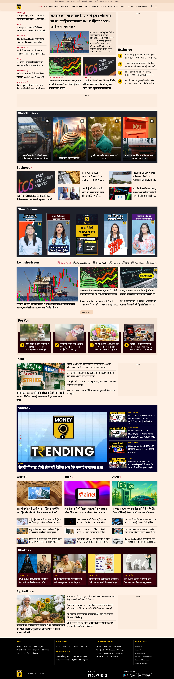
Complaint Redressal (142, 660)
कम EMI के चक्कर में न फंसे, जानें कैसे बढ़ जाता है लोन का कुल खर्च (138, 581)
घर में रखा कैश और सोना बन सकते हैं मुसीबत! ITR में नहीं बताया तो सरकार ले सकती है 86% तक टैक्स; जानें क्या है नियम (140, 74)
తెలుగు (73, 1)
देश (18, 653)
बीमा (29, 650)
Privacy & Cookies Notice (143, 657)
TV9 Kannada (110, 650)
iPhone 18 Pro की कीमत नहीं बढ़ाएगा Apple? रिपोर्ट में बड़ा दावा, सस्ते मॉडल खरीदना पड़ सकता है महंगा (91, 521)
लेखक (58, 646)
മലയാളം (108, 1)
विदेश (23, 653)
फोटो (70, 646)
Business (95, 6)
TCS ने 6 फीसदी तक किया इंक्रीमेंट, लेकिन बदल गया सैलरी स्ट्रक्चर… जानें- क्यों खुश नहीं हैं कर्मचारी (99, 84)
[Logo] (19, 676)
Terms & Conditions (141, 663)
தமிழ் (102, 1)
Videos (130, 6)
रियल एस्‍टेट (45, 650)
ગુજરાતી (84, 1)
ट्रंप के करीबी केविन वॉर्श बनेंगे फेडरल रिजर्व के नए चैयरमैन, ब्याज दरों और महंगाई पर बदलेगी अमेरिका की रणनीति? (45, 540)
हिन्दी (56, 1)
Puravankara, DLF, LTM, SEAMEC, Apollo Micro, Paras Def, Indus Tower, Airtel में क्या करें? (141, 434)
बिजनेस (19, 646)
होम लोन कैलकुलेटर (62, 656)
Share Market (54, 6)
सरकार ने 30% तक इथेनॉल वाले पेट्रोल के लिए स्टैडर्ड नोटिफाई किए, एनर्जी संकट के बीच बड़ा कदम (133, 511)
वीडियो (76, 646)
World (103, 6)
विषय (64, 646)
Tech (116, 6)
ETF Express (65, 6)
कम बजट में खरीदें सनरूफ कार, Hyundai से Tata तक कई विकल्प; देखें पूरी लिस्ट (140, 521)
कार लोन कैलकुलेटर (62, 660)
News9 (61, 1)
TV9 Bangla (120, 650)
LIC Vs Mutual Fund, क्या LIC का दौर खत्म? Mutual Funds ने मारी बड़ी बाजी (141, 449)
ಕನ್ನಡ (67, 1)
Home (40, 6)
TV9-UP (116, 1)
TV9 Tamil (99, 653)
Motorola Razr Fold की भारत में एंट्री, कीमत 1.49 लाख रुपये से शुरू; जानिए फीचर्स (91, 531)
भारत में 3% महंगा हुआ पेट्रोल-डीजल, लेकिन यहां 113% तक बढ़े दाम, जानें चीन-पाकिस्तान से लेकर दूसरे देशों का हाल (141, 82)
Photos (122, 6)
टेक (28, 653)
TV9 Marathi (118, 647)
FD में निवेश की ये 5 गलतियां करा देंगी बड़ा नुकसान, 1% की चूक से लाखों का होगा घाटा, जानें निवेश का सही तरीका (68, 581)
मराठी (78, 1)
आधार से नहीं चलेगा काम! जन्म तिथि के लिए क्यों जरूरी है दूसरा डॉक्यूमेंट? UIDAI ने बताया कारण (104, 581)
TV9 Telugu (107, 647)
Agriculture (25, 592)
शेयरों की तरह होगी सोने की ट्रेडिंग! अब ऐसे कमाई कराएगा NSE (60, 468)
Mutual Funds (77, 6)
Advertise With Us (141, 653)
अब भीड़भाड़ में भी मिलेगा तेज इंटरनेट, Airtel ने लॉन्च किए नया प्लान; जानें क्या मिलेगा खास (85, 511)
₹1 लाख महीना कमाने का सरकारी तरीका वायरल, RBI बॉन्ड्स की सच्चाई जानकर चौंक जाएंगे (141, 65)
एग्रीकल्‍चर (35, 653)
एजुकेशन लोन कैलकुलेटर (80, 660)
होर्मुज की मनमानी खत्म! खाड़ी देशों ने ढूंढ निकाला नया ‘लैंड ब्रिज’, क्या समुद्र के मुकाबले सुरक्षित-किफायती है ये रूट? (44, 531)
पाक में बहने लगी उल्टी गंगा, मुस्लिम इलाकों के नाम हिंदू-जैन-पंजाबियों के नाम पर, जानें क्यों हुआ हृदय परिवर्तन (38, 511)
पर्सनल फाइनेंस (38, 646)
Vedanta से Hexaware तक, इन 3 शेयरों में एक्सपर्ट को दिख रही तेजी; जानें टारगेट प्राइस (65, 84)
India (18, 24)
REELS (87, 6)
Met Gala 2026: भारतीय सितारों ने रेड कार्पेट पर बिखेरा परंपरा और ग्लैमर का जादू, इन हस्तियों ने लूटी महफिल (33, 581)
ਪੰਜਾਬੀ (96, 1)
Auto (110, 6)
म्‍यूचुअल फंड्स (21, 650)
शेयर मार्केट (27, 646)
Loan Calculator (63, 651)
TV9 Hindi (99, 647)
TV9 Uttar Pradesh (112, 657)
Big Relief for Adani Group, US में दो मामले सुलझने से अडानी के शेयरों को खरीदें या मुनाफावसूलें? (141, 464)
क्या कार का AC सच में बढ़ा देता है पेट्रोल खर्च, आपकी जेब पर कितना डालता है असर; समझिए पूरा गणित (141, 531)
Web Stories (27, 114)
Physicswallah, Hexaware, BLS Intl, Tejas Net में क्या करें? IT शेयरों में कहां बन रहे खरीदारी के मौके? (141, 419)
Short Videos (28, 210)
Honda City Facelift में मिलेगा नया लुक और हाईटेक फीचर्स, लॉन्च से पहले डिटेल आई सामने (140, 540)
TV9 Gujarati (100, 650)
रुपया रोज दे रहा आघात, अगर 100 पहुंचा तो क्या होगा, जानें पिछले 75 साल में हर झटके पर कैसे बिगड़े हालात (141, 57)
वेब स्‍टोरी (84, 646)
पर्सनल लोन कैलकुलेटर (79, 656)
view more (86, 312)
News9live (119, 653)
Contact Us (138, 647)
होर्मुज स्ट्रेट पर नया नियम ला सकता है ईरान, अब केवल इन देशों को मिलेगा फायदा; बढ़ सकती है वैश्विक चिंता (45, 521)
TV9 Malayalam (109, 653)
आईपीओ (36, 650)
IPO (45, 6)
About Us (138, 650)
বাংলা (90, 2)
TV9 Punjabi (100, 657)
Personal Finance (141, 6)
